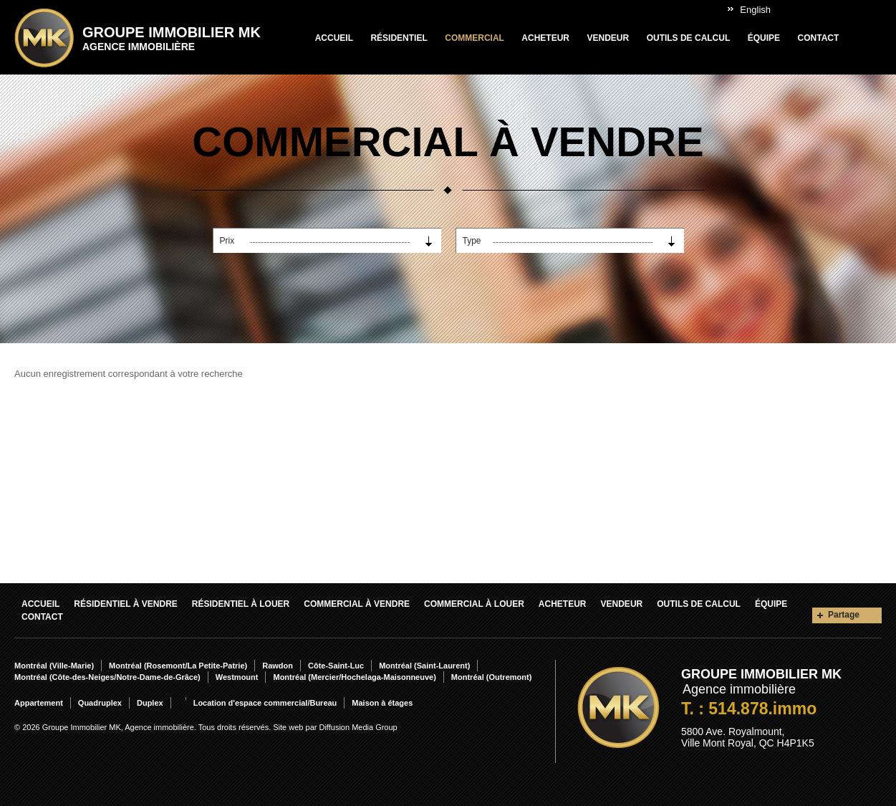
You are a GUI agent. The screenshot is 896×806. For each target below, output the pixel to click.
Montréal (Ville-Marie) (54, 665)
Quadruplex (100, 703)
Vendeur (608, 38)
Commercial (474, 38)
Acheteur (545, 38)
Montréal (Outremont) (491, 677)
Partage (843, 615)
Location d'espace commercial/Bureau (265, 703)
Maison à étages (382, 703)
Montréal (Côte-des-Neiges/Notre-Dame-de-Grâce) (107, 677)
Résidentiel (398, 38)
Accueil (334, 38)
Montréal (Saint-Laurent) (424, 665)
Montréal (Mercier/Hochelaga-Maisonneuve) (354, 677)
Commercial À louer (474, 604)
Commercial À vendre (357, 604)
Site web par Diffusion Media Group (335, 727)
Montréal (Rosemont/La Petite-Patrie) (178, 665)
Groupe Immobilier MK (171, 38)
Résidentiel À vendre (125, 604)
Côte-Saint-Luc (336, 665)
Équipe (764, 38)
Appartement (38, 703)
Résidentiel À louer (240, 604)
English (755, 9)
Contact (818, 38)
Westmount (237, 677)
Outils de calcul (689, 38)
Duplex (150, 703)
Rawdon (277, 665)
